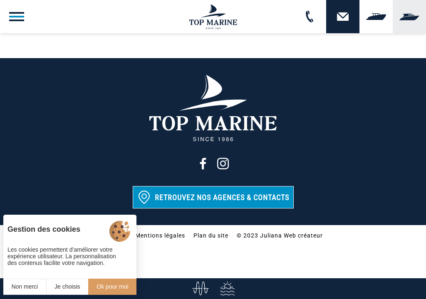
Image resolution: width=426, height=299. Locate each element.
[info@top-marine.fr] (199, 288)
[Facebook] (203, 163)
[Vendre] (376, 16)
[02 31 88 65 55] (309, 16)
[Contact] (342, 16)
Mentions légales (160, 235)
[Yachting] (409, 16)
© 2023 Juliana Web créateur (280, 235)
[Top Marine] (213, 16)
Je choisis (67, 286)
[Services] (226, 288)
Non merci (24, 286)
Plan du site (210, 235)
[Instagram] (223, 163)
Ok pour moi (112, 286)
